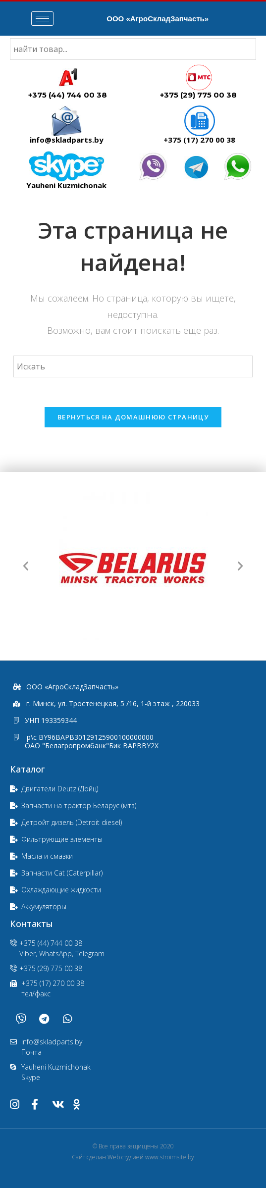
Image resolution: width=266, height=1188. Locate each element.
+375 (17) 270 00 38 (199, 140)
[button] (26, 566)
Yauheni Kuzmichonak (66, 185)
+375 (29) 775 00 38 (198, 95)
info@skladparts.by (67, 140)
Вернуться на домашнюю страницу (133, 417)
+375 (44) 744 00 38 (67, 95)
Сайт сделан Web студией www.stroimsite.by (133, 1157)
